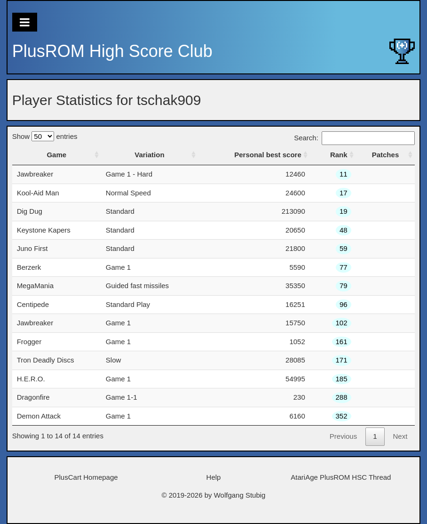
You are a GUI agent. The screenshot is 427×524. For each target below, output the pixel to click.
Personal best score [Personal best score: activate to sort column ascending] (267, 155)
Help (213, 477)
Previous (343, 436)
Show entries (45, 136)
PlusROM (112, 51)
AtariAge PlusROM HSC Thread (341, 477)
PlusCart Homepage (86, 477)
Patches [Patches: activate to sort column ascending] (385, 155)
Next (400, 436)
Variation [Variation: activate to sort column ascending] (149, 155)
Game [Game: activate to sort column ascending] (56, 155)
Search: (354, 138)
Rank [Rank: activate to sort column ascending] (339, 155)
